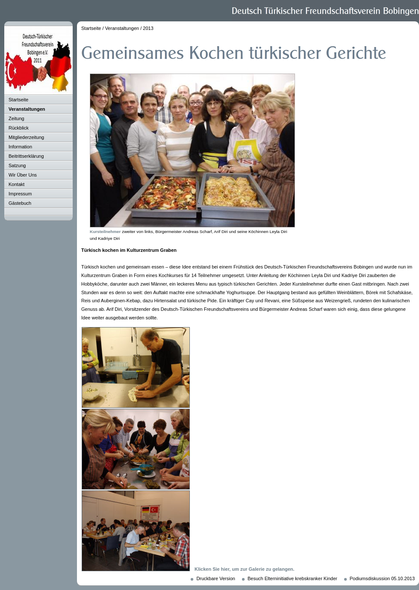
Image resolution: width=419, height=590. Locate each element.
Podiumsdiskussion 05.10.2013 (382, 578)
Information (20, 146)
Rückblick (19, 127)
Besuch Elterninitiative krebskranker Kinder (292, 578)
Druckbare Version (215, 578)
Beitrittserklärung (26, 156)
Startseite (18, 99)
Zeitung (16, 118)
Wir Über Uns (23, 174)
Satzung (17, 165)
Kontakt (16, 184)
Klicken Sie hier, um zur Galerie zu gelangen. (245, 569)
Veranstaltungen (27, 109)
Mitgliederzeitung (26, 137)
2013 (148, 28)
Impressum (20, 193)
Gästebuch (20, 203)
